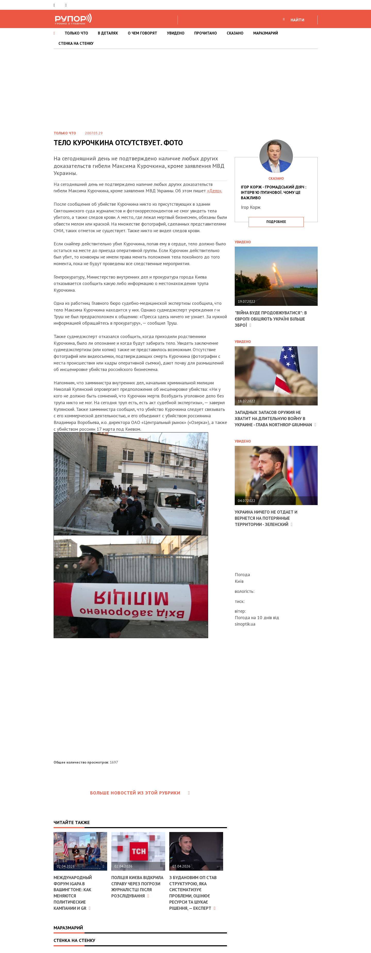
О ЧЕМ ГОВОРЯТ (142, 33)
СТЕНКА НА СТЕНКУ (76, 43)
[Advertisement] (185, 87)
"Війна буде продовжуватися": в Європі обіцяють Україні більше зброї (273, 319)
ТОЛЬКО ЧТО (76, 33)
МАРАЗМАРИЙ (265, 33)
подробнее (276, 222)
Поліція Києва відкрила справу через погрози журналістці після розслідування (137, 886)
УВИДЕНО (175, 33)
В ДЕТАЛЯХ (108, 33)
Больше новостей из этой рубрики (140, 793)
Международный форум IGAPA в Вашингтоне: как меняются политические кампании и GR (74, 892)
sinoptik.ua (245, 624)
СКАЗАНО (235, 33)
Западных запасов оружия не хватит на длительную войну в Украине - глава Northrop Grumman (273, 421)
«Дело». (215, 191)
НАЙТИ (297, 19)
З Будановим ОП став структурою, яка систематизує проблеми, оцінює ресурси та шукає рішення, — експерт (194, 892)
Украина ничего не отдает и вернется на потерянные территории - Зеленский (268, 523)
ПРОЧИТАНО (205, 33)
